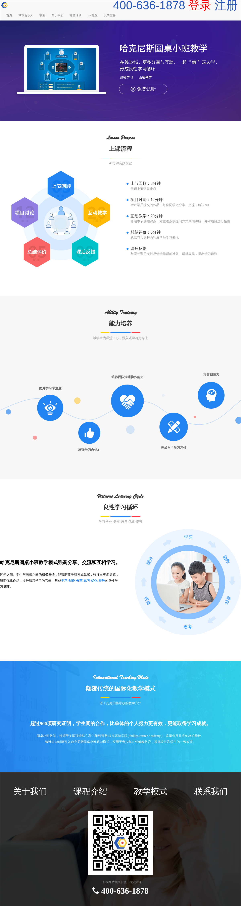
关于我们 (57, 15)
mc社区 (93, 15)
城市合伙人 (25, 15)
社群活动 (75, 15)
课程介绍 (90, 791)
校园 (42, 15)
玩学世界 (110, 15)
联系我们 (211, 791)
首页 (9, 15)
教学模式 (150, 791)
